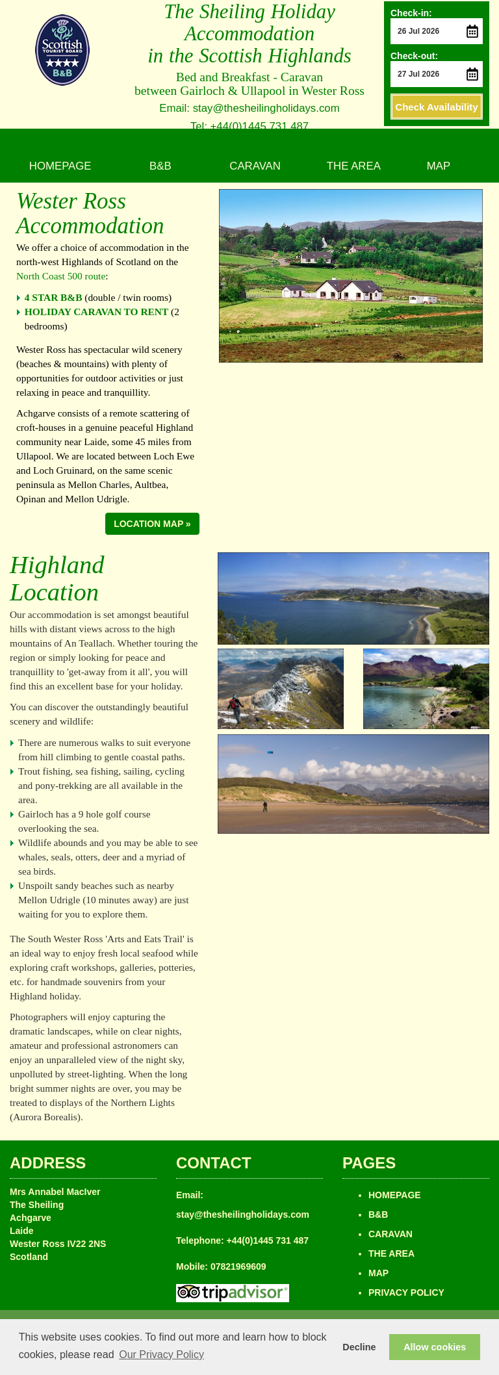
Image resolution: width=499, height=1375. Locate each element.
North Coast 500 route (60, 275)
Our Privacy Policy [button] (161, 1354)
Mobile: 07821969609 (221, 1266)
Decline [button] (359, 1347)
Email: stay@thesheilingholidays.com (249, 108)
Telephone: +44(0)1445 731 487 (242, 1240)
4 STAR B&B (54, 297)
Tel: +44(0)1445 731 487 (249, 126)
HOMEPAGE (60, 166)
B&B (160, 166)
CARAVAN (255, 166)
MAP (438, 166)
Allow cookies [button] (434, 1347)
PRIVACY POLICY (406, 1292)
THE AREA (354, 166)
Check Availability (436, 106)
